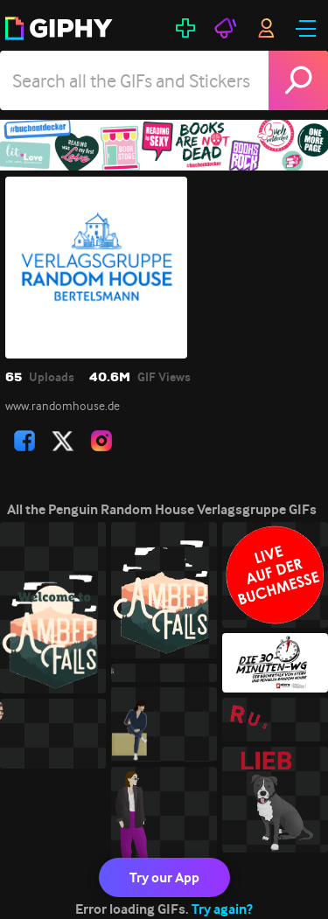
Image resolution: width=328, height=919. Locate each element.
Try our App (164, 877)
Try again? (222, 909)
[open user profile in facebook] (24, 440)
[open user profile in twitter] (63, 440)
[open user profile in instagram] (101, 440)
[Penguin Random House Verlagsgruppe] (164, 145)
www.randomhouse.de (62, 406)
